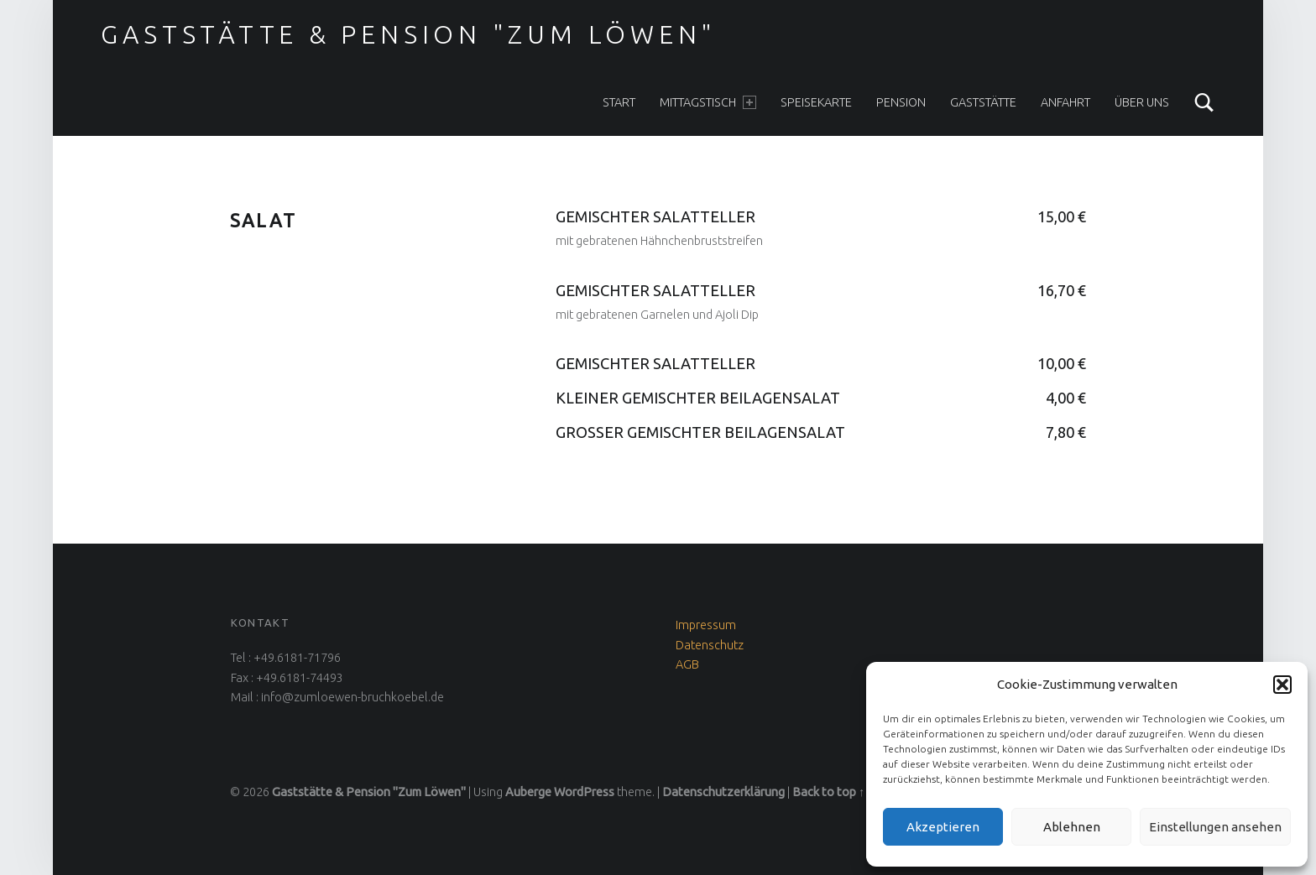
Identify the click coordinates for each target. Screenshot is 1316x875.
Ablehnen (1071, 827)
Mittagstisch (707, 102)
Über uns (1142, 102)
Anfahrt (1065, 102)
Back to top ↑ (828, 792)
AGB (687, 664)
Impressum (706, 625)
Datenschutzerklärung (723, 792)
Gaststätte (983, 102)
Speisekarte (816, 102)
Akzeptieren (942, 827)
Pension (901, 102)
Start (619, 102)
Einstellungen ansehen (1215, 827)
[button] (1282, 684)
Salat (263, 220)
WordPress (584, 792)
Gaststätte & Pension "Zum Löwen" (409, 34)
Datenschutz (710, 645)
